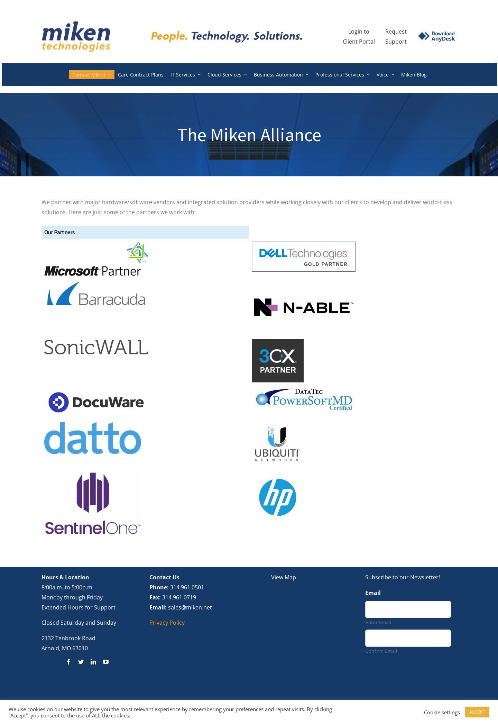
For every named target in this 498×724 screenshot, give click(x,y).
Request (396, 31)
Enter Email (378, 622)
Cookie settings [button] (442, 712)
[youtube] (106, 661)
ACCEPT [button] (477, 712)
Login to (358, 31)
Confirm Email (381, 651)
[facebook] (68, 661)
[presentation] (417, 677)
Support (396, 41)
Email (373, 593)
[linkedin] (93, 661)
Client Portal (359, 41)
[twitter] (81, 661)
